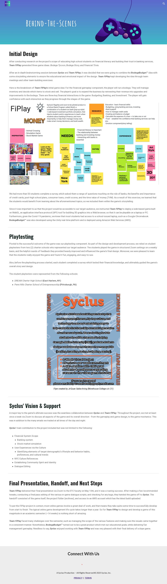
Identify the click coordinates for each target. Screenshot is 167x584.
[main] (51, 22)
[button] (164, 4)
